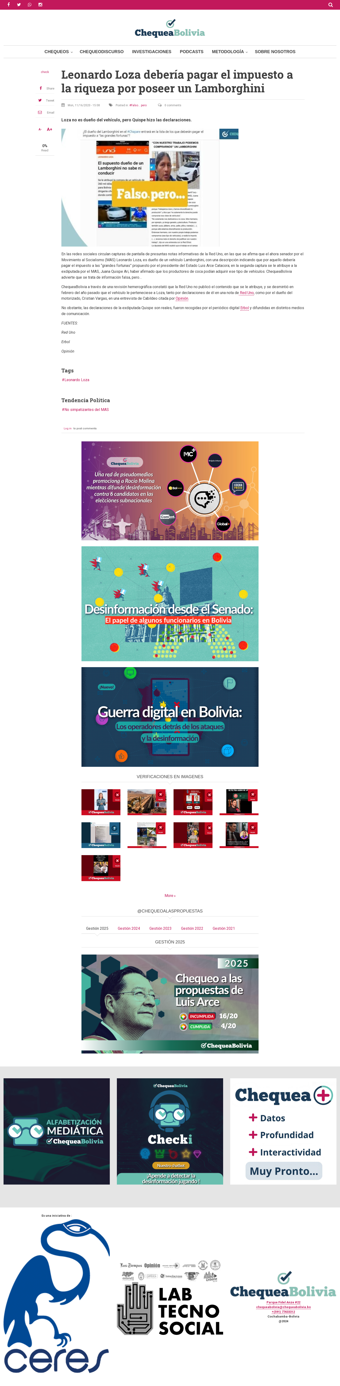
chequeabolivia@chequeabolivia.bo (283, 1307)
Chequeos (57, 51)
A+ (49, 129)
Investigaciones (151, 51)
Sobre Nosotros (275, 51)
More (169, 895)
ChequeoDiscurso (102, 51)
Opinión (182, 298)
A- (40, 129)
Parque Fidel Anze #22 (283, 1302)
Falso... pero (139, 105)
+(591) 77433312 (283, 1312)
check (45, 72)
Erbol (244, 308)
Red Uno (246, 292)
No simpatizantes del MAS (86, 409)
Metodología (228, 51)
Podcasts (192, 51)
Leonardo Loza (76, 380)
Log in (68, 428)
